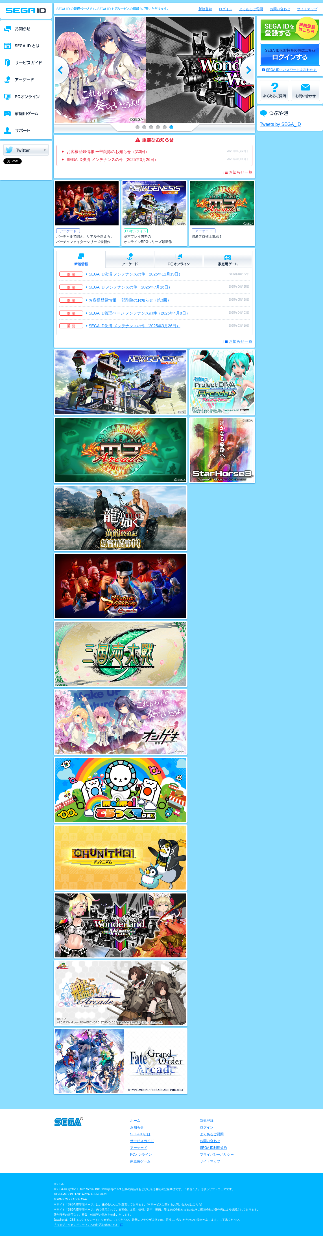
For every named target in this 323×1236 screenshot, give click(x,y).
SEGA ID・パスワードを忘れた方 (291, 70)
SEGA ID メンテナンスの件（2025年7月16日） (130, 287)
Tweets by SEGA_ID (280, 124)
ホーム (135, 1121)
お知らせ (137, 1127)
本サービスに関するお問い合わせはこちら (174, 1204)
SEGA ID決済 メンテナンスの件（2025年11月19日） (135, 274)
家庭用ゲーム (140, 1161)
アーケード (138, 1148)
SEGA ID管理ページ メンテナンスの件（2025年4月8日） (139, 313)
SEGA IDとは (140, 1134)
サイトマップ (307, 9)
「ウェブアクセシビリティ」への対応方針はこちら (86, 1224)
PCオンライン (141, 1155)
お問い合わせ (280, 9)
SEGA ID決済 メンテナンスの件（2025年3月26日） (112, 159)
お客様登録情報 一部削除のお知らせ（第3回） (108, 151)
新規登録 (205, 9)
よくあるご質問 (251, 9)
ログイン (225, 9)
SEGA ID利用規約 (213, 1148)
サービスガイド (142, 1141)
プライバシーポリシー (217, 1155)
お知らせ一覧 (240, 172)
